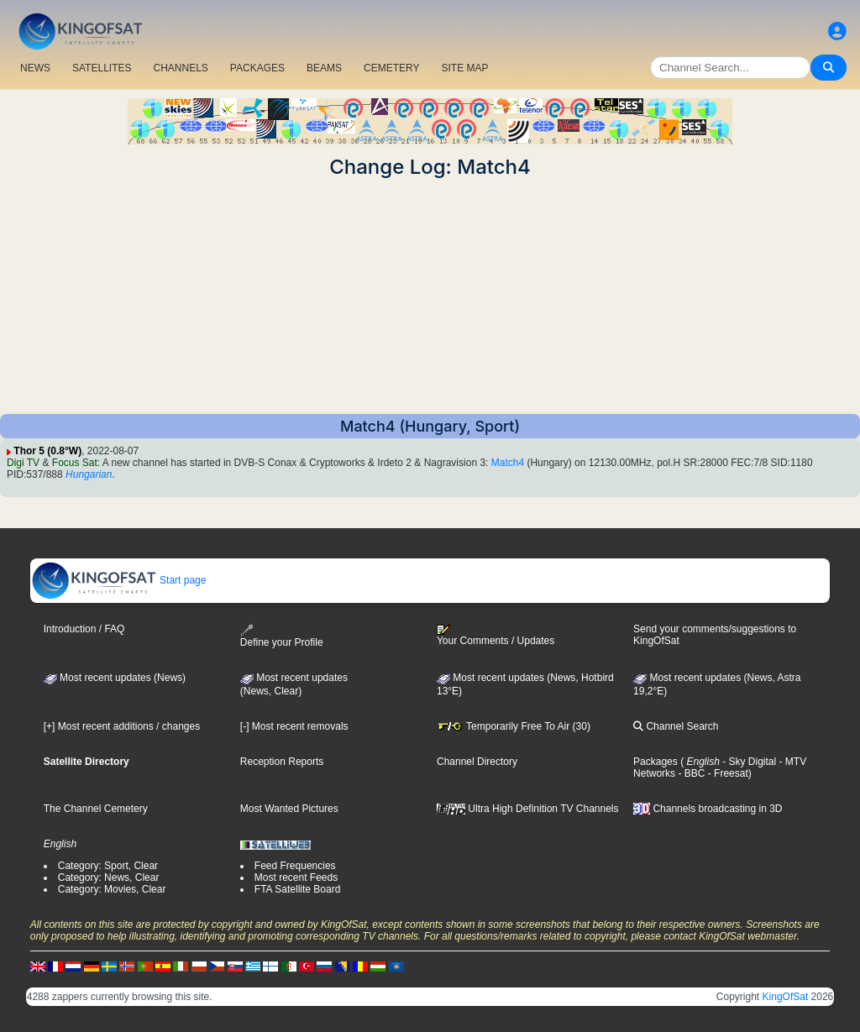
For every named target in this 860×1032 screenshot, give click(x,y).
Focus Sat (74, 463)
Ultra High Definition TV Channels (528, 809)
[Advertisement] (430, 296)
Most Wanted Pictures (289, 809)
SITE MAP (464, 68)
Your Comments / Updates (495, 636)
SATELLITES (101, 68)
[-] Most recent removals (294, 726)
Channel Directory (477, 761)
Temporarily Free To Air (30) (513, 726)
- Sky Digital (748, 761)
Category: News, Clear (109, 877)
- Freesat (726, 773)
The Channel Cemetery (96, 809)
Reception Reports (281, 761)
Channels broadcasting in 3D (707, 809)
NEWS (35, 68)
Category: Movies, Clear (112, 889)
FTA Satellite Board (297, 889)
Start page (119, 580)
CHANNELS (180, 68)
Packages (655, 761)
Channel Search (675, 726)
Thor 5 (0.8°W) (47, 451)
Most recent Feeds (296, 877)
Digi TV (23, 463)
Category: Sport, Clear (108, 866)
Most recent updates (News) (115, 678)
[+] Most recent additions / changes (122, 726)
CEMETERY (391, 68)
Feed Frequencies (295, 866)
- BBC (690, 773)
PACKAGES (257, 68)
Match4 (507, 463)
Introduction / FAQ (84, 629)
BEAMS (324, 68)
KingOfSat (786, 997)
